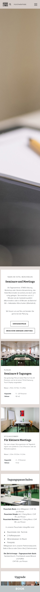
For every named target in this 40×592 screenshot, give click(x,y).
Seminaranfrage (19, 324)
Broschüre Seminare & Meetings (19, 331)
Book (20, 589)
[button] (3, 133)
